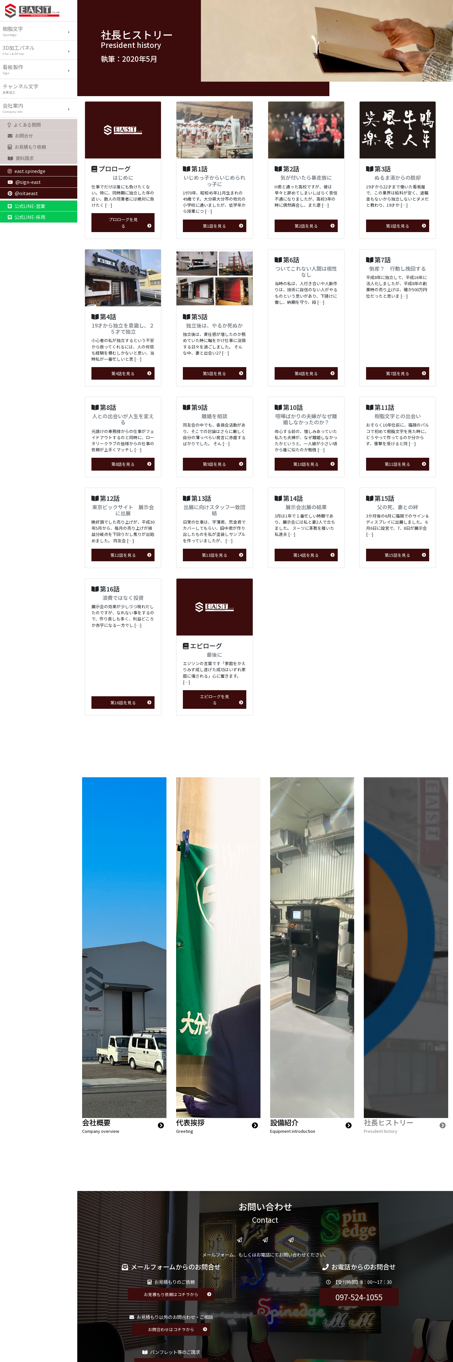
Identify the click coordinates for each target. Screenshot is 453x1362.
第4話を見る (131, 373)
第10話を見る (314, 464)
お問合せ (20, 135)
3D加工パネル (40, 50)
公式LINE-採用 (26, 216)
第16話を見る (131, 702)
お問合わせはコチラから (177, 1329)
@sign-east (24, 181)
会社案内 (40, 108)
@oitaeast (23, 193)
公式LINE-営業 (26, 206)
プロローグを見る (130, 222)
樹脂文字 (40, 31)
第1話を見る (223, 226)
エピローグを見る (221, 699)
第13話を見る (222, 555)
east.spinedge (26, 170)
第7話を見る (406, 373)
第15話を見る (405, 555)
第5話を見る (223, 373)
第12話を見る (131, 555)
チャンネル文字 (40, 88)
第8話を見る (131, 464)
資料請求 (20, 158)
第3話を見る (406, 226)
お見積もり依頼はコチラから (177, 1294)
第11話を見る (405, 464)
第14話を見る (314, 555)
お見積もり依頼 (27, 146)
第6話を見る (315, 373)
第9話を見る (223, 464)
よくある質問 (24, 124)
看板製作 (40, 69)
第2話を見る (315, 226)
